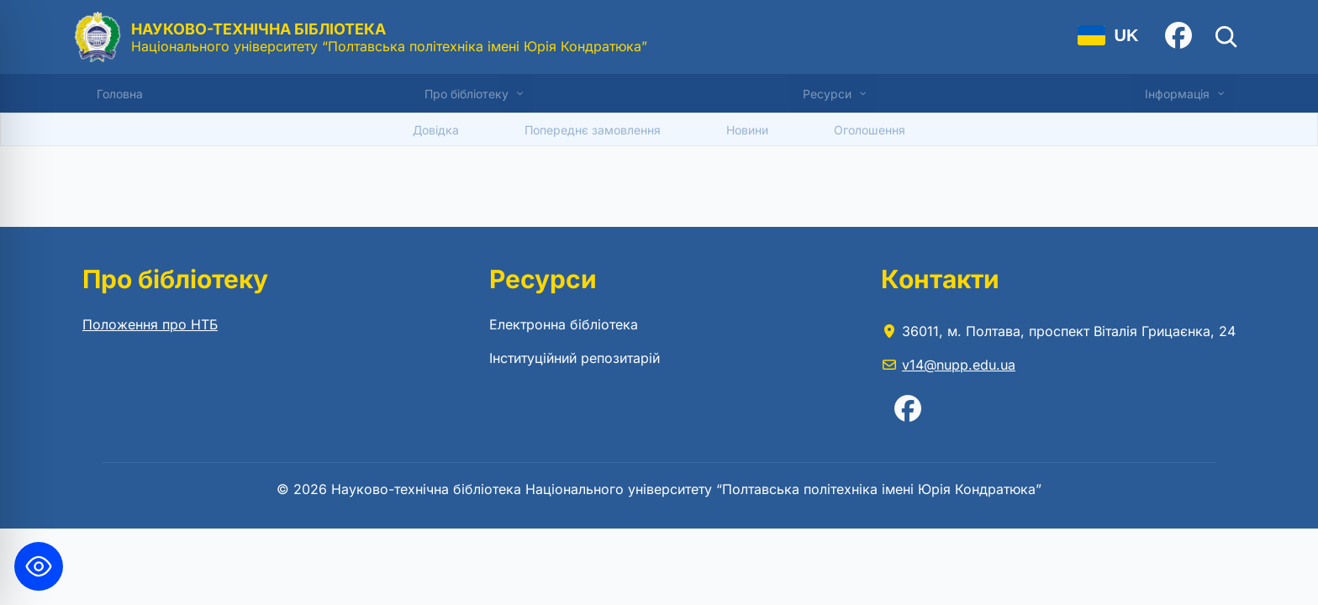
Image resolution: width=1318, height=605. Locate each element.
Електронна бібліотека (563, 324)
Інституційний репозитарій (574, 358)
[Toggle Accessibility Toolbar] (39, 566)
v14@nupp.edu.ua (958, 364)
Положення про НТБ (150, 324)
